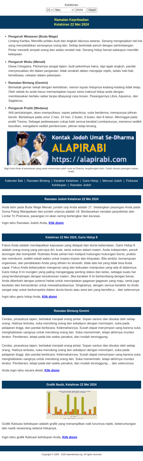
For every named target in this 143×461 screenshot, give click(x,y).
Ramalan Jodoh (80, 185)
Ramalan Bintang (38, 180)
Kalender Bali (14, 180)
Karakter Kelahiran (66, 180)
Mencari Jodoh (112, 180)
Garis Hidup (90, 180)
